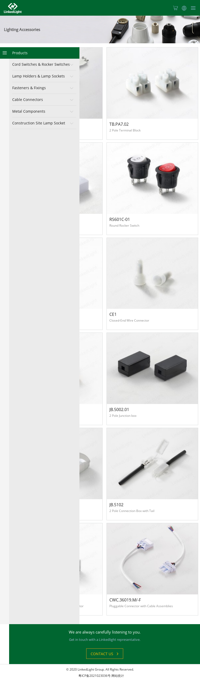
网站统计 (117, 675)
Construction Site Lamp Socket (38, 122)
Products (20, 52)
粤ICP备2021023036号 (94, 675)
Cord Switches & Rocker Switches (41, 64)
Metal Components (28, 111)
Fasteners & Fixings (29, 87)
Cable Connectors (27, 99)
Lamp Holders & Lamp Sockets (38, 76)
